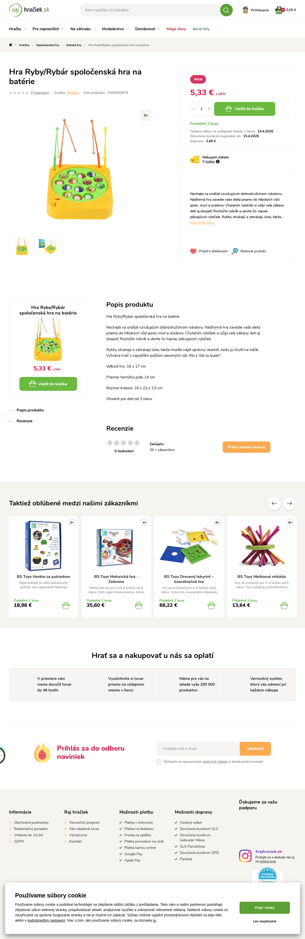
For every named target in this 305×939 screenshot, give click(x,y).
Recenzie (24, 421)
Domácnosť (147, 28)
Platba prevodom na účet (144, 841)
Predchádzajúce (274, 503)
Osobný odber (191, 822)
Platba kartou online (140, 847)
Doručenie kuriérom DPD (199, 852)
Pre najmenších (48, 28)
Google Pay (133, 854)
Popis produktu (30, 410)
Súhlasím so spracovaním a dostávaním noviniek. (213, 761)
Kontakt (75, 841)
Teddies (73, 93)
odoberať (255, 748)
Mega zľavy (176, 28)
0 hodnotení (40, 93)
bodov (210, 161)
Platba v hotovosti (138, 822)
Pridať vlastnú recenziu (246, 447)
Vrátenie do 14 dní (28, 835)
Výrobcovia (78, 835)
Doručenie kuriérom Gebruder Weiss (195, 838)
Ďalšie (289, 503)
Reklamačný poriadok (31, 828)
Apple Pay (132, 860)
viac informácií (202, 222)
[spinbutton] (201, 109)
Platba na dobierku (139, 828)
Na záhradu (83, 28)
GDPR (19, 841)
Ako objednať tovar (84, 828)
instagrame (268, 861)
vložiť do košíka (244, 109)
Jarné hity (201, 28)
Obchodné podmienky (31, 822)
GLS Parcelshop (192, 846)
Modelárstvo (115, 28)
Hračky (17, 28)
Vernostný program (84, 822)
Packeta (186, 859)
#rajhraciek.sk (268, 852)
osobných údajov (215, 761)
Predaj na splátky (137, 835)
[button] (209, 109)
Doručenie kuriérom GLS (199, 828)
